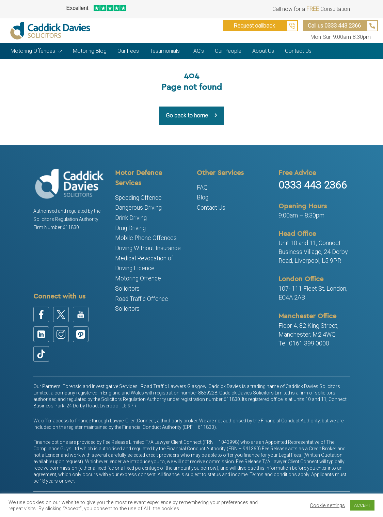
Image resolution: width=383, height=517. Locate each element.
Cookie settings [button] (327, 505)
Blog (202, 197)
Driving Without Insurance (148, 248)
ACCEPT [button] (362, 505)
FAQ (202, 187)
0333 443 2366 (312, 185)
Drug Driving (130, 228)
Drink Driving (131, 217)
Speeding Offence (138, 197)
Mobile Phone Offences (146, 238)
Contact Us (211, 207)
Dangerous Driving (138, 207)
